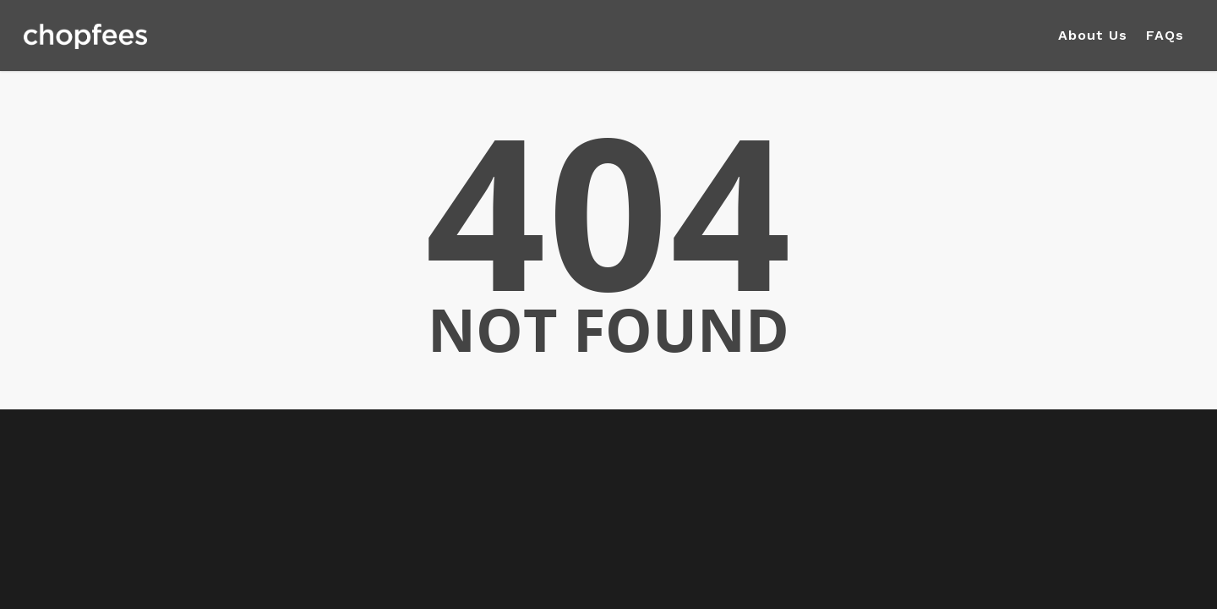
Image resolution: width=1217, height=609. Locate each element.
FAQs (1165, 35)
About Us (1092, 35)
